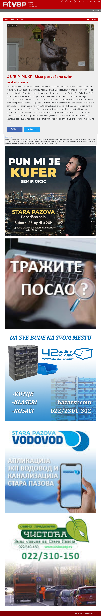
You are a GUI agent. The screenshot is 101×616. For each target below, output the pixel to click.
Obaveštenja (9, 137)
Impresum (76, 613)
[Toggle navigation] (97, 6)
